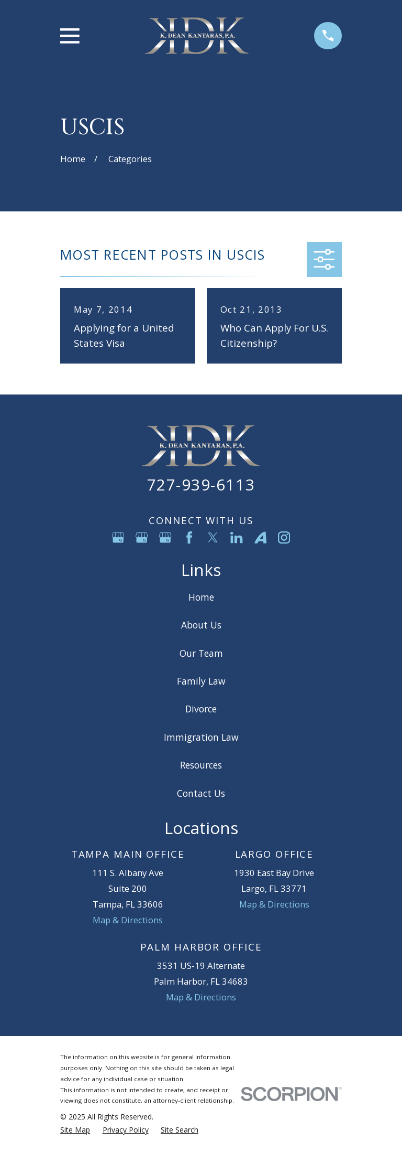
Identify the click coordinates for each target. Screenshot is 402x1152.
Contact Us (201, 793)
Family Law (201, 681)
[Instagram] (284, 537)
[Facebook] (189, 537)
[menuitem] (75, 1129)
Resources (201, 765)
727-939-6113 (201, 484)
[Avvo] (260, 537)
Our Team (201, 653)
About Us (201, 624)
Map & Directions (128, 920)
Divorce (201, 708)
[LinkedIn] (236, 537)
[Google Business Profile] (118, 537)
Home (201, 597)
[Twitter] (213, 537)
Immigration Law (201, 737)
